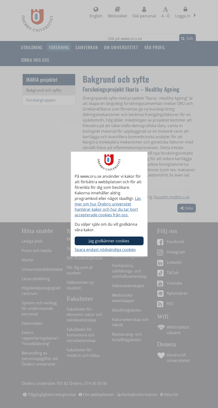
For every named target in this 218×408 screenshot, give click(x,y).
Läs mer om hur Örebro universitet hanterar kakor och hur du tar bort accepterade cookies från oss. (108, 207)
